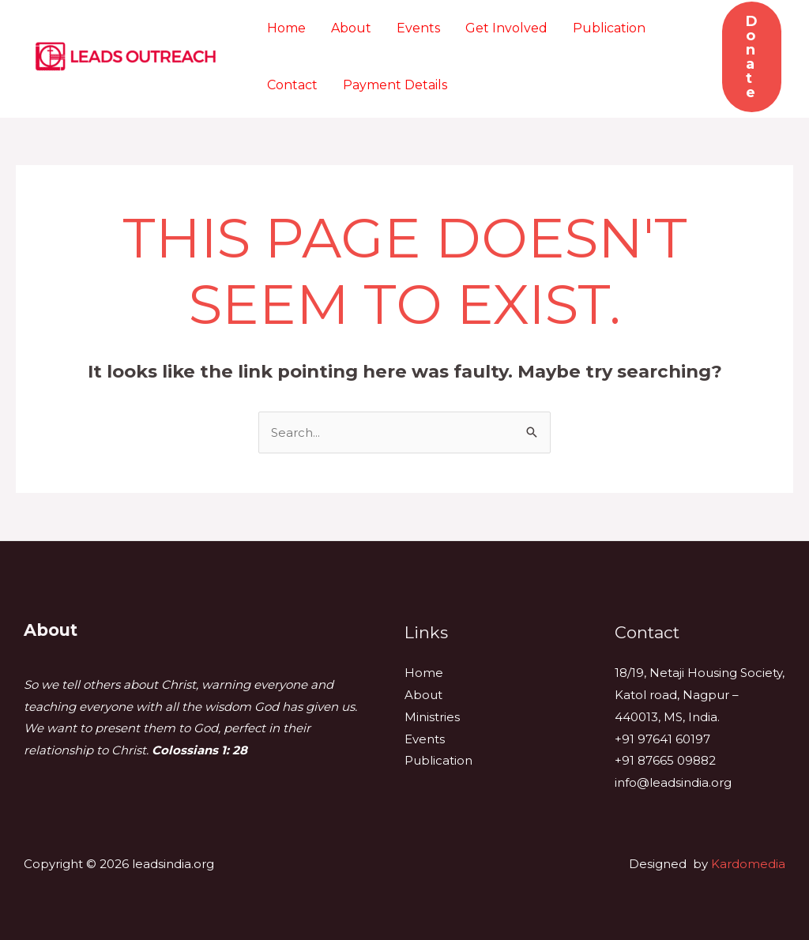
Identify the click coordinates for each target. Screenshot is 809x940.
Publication (609, 28)
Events (418, 28)
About (351, 28)
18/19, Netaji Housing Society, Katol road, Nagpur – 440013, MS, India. (700, 694)
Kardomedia (748, 863)
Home (286, 28)
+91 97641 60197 (662, 738)
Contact (292, 84)
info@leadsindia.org (673, 782)
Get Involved (506, 28)
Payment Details (395, 84)
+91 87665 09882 (665, 760)
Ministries (432, 716)
